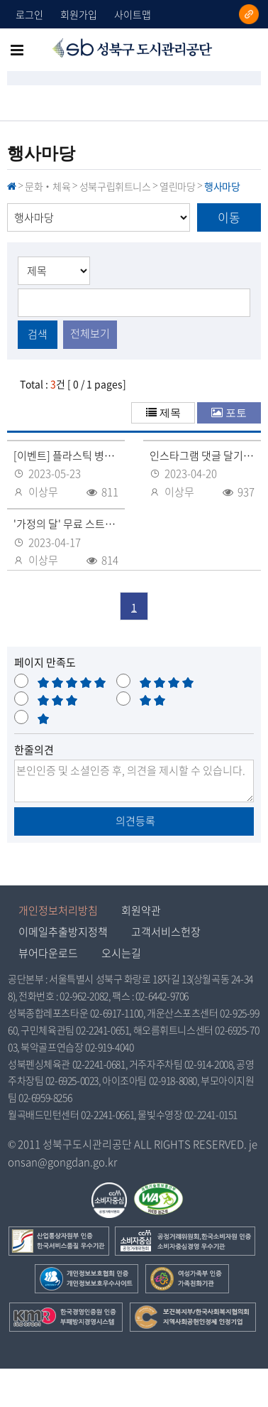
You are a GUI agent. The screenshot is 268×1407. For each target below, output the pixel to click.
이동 (229, 217)
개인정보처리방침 (58, 910)
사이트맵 (132, 14)
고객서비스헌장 (166, 931)
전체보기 (90, 333)
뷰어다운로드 (48, 953)
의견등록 (134, 821)
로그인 (29, 14)
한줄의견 (34, 750)
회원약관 (141, 910)
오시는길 (121, 953)
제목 (170, 412)
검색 (38, 334)
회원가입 (78, 14)
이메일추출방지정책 (63, 931)
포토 (236, 412)
